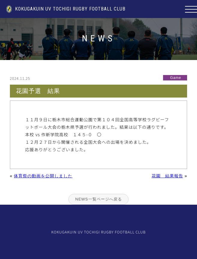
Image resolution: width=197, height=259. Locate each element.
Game (175, 78)
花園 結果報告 (167, 175)
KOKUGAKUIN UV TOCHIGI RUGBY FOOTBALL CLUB (66, 9)
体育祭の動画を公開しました (43, 175)
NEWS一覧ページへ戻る (98, 199)
